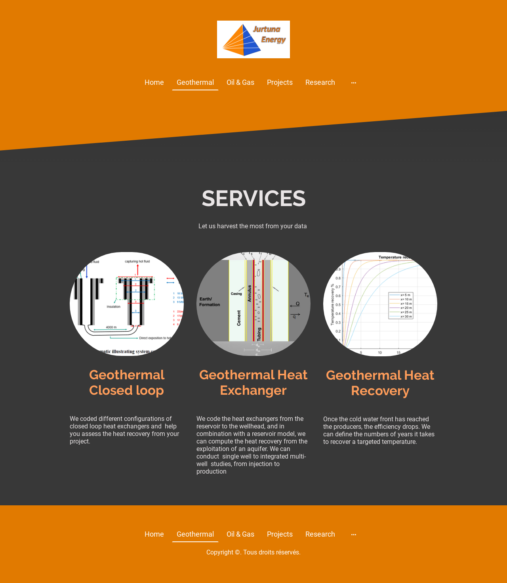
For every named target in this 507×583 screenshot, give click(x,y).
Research (320, 82)
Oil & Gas (240, 82)
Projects (280, 82)
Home (154, 82)
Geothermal (195, 82)
